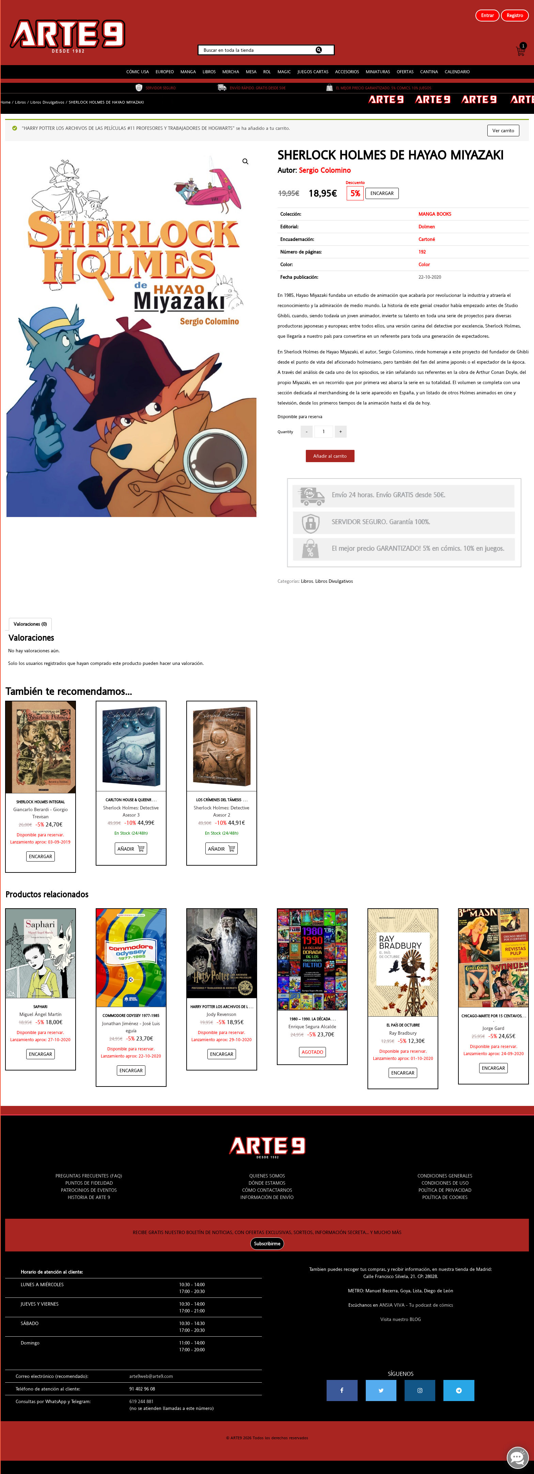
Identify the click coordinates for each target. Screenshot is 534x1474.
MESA (251, 66)
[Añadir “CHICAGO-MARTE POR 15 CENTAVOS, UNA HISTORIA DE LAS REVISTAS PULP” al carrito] (493, 1062)
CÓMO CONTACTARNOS (267, 1184)
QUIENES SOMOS (267, 1170)
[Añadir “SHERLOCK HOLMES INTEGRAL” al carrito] (40, 851)
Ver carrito (503, 125)
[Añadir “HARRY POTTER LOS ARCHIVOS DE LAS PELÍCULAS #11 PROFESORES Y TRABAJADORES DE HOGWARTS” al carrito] (221, 1049)
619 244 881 (141, 1396)
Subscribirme (267, 1238)
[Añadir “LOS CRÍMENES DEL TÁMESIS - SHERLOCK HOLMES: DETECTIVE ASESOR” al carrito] (221, 843)
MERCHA (230, 66)
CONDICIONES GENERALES (445, 1170)
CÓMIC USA (137, 66)
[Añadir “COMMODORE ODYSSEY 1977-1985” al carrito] (131, 1065)
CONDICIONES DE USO (445, 1177)
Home (5, 97)
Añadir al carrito (330, 450)
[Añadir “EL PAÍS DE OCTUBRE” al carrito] (403, 1067)
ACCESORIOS (347, 66)
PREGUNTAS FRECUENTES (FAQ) (89, 1170)
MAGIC (284, 66)
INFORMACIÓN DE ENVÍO (267, 1191)
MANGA (188, 66)
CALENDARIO (457, 66)
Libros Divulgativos (47, 97)
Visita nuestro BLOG (400, 1313)
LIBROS (209, 66)
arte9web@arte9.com (151, 1370)
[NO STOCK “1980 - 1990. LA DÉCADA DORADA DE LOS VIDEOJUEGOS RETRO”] (312, 1047)
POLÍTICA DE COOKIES (445, 1191)
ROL (267, 66)
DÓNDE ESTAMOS (267, 1177)
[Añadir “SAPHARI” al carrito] (40, 1049)
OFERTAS (405, 66)
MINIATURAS (378, 66)
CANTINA (429, 66)
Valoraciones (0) (30, 618)
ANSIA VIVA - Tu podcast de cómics (416, 1299)
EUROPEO (165, 66)
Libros (20, 97)
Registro (515, 15)
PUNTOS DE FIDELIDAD (89, 1177)
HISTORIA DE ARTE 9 (89, 1191)
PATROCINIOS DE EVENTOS (89, 1184)
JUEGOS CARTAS (313, 66)
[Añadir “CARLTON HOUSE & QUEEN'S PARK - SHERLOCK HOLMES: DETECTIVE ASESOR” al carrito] (131, 843)
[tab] (30, 618)
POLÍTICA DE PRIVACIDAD (445, 1184)
